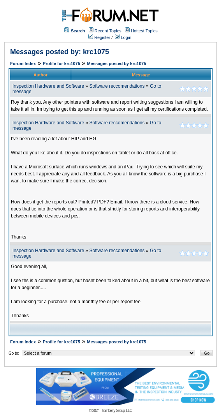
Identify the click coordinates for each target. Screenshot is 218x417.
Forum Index (23, 63)
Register (99, 37)
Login (123, 37)
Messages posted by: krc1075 (59, 52)
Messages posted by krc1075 (116, 63)
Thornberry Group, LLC (116, 410)
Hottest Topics (144, 30)
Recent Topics (108, 30)
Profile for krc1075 (61, 63)
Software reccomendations (116, 86)
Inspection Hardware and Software (48, 86)
